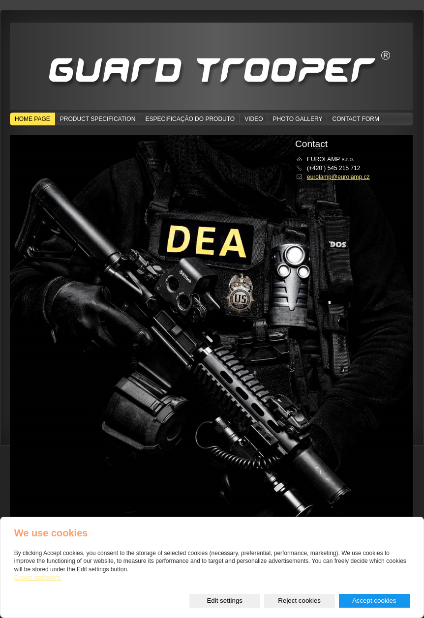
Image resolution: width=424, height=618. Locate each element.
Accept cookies (374, 600)
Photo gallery (298, 119)
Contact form (355, 119)
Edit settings (224, 600)
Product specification (98, 119)
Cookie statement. (38, 577)
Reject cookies (299, 600)
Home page (32, 119)
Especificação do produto (190, 119)
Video (253, 119)
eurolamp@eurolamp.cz (338, 177)
